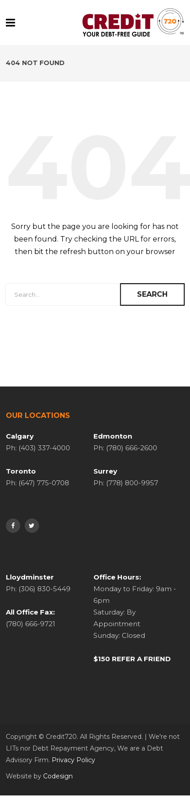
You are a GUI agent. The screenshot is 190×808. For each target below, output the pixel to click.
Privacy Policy (73, 760)
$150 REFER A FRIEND (132, 658)
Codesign (58, 776)
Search (152, 294)
